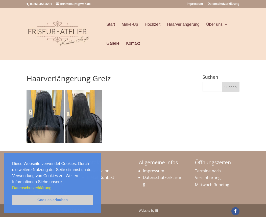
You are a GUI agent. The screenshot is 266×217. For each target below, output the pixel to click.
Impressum (195, 4)
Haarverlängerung (183, 24)
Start (110, 24)
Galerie (112, 43)
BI (156, 210)
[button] (53, 188)
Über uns (214, 24)
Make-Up (130, 24)
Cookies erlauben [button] (52, 200)
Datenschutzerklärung (32, 188)
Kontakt (133, 43)
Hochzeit (152, 24)
